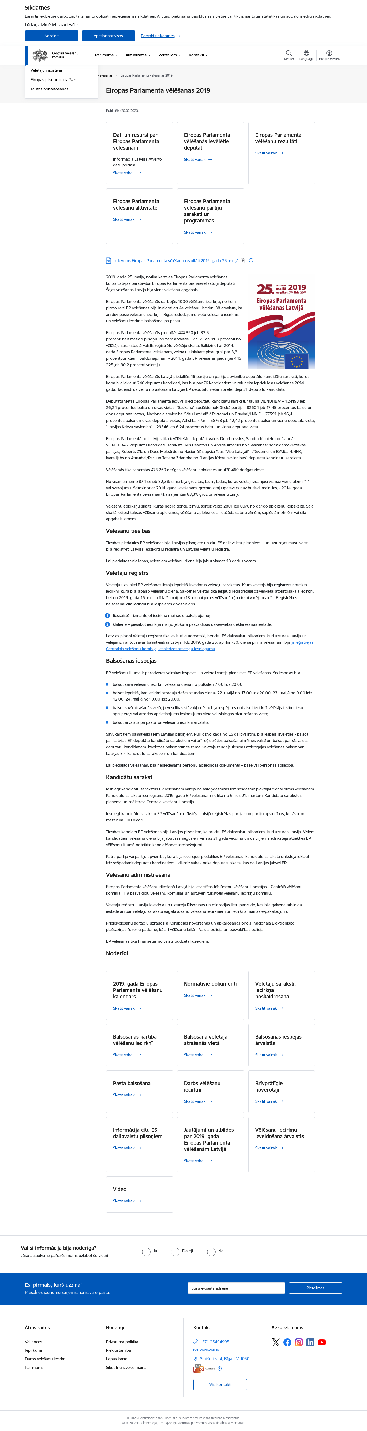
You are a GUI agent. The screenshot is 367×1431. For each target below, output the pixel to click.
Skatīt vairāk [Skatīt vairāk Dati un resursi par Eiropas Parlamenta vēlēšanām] (124, 172)
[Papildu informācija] (251, 260)
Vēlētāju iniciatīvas (47, 128)
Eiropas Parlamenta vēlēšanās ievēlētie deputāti (207, 141)
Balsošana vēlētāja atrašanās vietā (205, 1040)
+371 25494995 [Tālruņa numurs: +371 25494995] (214, 1341)
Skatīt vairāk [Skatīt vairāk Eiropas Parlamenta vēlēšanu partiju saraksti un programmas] (195, 232)
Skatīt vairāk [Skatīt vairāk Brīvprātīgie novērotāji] (266, 1101)
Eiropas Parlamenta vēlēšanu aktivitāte (136, 204)
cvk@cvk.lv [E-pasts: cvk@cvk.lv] (209, 1350)
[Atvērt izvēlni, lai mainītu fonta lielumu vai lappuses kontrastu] (329, 56)
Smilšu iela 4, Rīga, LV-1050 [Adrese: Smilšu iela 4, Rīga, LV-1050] (224, 1358)
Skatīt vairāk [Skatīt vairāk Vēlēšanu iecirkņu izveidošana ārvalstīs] (266, 1147)
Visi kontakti (220, 1384)
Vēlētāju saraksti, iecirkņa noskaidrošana (275, 990)
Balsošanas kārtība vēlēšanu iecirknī (135, 1040)
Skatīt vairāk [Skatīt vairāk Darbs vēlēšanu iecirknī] (195, 1101)
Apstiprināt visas (108, 35)
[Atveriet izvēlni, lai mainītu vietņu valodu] (306, 56)
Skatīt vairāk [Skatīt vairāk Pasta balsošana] (124, 1094)
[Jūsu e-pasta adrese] (236, 1288)
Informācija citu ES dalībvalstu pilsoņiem (138, 1133)
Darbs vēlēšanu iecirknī (202, 1086)
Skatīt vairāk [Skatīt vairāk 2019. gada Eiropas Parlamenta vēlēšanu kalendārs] (124, 1008)
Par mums (34, 1367)
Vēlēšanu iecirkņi (46, 90)
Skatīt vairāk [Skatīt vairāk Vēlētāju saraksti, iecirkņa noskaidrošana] (266, 1008)
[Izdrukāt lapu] (329, 88)
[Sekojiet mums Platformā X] (276, 1342)
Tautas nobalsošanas (49, 146)
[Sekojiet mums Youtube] (322, 1342)
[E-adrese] (204, 1368)
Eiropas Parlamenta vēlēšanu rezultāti (278, 138)
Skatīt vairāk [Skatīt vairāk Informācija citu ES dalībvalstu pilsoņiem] (124, 1147)
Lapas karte (116, 1358)
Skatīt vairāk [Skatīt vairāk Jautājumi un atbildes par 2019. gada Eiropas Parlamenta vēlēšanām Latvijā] (195, 1160)
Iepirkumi (33, 1350)
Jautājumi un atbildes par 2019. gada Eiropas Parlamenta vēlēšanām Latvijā (209, 1139)
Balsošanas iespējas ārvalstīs (278, 1040)
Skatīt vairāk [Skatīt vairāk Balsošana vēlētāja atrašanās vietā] (195, 1054)
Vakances (33, 1341)
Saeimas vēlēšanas (47, 100)
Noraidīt (51, 35)
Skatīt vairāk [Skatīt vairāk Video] (124, 1200)
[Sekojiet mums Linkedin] (310, 1342)
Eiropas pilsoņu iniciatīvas (53, 137)
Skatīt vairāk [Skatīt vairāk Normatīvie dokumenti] (195, 995)
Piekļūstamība (118, 1350)
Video (119, 1189)
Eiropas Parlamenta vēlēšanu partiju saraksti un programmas (207, 211)
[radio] (149, 1251)
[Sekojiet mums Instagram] (299, 1342)
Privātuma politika (122, 1341)
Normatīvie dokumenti (210, 983)
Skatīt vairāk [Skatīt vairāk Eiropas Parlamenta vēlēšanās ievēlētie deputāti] (195, 159)
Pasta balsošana (132, 1083)
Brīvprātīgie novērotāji (269, 1086)
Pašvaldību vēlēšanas (49, 109)
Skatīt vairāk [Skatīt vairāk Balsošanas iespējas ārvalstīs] (266, 1054)
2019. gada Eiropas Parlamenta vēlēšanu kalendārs (138, 990)
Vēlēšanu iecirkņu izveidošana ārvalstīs (279, 1133)
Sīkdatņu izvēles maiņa (126, 1367)
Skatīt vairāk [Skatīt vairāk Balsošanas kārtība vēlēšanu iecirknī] (124, 1054)
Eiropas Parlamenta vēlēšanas (57, 118)
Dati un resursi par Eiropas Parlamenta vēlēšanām (136, 141)
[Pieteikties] (315, 1288)
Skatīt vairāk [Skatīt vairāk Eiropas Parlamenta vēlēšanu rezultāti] (266, 153)
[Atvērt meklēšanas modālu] (289, 56)
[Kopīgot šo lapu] (329, 101)
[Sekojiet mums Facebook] (287, 1342)
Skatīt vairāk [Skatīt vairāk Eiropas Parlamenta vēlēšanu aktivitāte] (124, 219)
